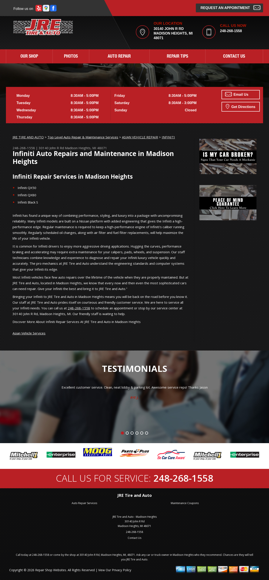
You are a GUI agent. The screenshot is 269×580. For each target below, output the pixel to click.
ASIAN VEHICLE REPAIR (140, 137)
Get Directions (240, 106)
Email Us (236, 94)
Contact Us (134, 538)
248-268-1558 (231, 31)
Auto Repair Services (84, 503)
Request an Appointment (230, 7)
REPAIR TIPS (177, 57)
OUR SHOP (29, 57)
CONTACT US (234, 57)
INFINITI (168, 137)
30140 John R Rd (51, 148)
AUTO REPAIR (119, 57)
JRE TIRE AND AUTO (28, 137)
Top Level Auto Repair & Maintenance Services (82, 137)
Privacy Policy (121, 570)
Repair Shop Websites (50, 570)
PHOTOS (71, 57)
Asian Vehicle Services (29, 333)
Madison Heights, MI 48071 (86, 148)
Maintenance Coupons (185, 503)
